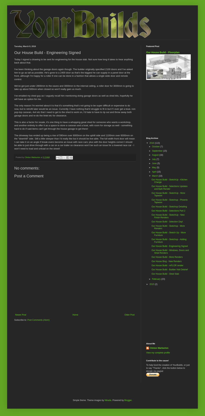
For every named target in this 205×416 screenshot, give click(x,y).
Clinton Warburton (159, 348)
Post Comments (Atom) (38, 320)
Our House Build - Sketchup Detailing (169, 206)
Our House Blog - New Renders (167, 261)
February (156, 279)
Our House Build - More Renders (167, 257)
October (156, 146)
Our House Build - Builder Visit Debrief (170, 269)
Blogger (128, 400)
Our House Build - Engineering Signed (170, 246)
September (157, 151)
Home (75, 315)
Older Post (129, 315)
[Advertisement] (74, 284)
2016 (152, 143)
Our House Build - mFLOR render (167, 265)
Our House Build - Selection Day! (167, 221)
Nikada (108, 400)
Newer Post (20, 315)
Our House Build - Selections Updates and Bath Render (170, 187)
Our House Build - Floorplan (163, 52)
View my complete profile (158, 352)
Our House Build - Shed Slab (165, 274)
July (154, 159)
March (155, 176)
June (154, 163)
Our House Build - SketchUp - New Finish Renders (168, 216)
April (154, 172)
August (155, 155)
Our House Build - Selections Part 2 (168, 211)
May (154, 167)
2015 (152, 284)
